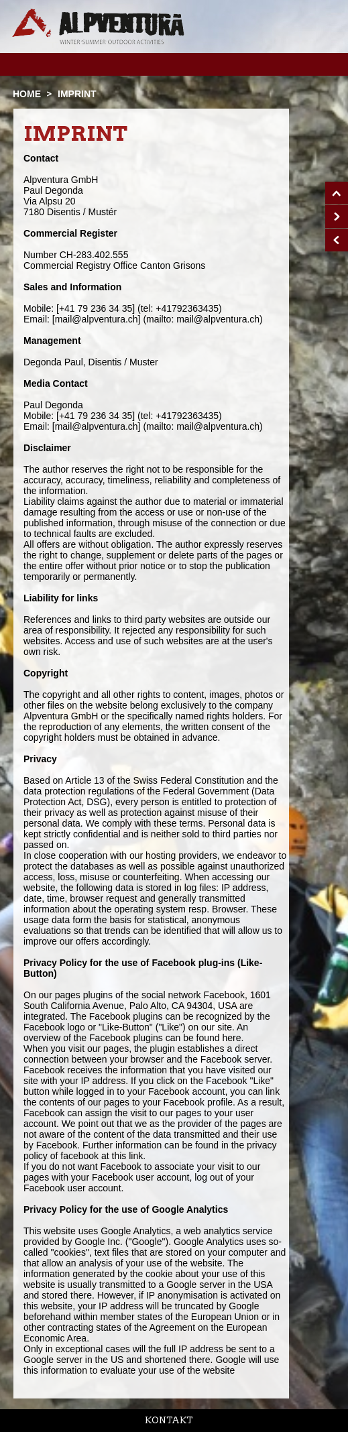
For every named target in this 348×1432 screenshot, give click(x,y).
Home (27, 93)
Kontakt (169, 1420)
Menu (316, 64)
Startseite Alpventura (98, 26)
